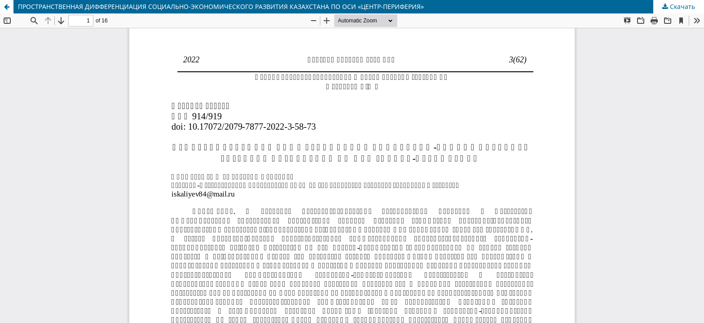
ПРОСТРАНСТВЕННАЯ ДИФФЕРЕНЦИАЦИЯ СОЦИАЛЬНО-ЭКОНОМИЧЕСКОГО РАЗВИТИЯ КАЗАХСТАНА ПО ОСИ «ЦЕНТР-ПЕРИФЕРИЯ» (221, 6)
